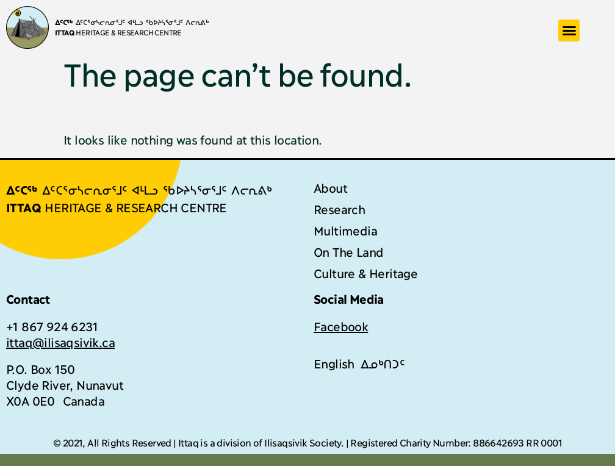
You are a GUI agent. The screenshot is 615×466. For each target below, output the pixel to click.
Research (339, 209)
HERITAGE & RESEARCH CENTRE (118, 32)
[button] (569, 30)
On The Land (348, 251)
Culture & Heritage (365, 273)
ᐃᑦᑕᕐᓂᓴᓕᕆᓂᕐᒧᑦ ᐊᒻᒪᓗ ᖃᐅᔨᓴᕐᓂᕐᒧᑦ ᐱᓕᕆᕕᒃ (132, 21)
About (330, 187)
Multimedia (345, 230)
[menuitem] (334, 363)
